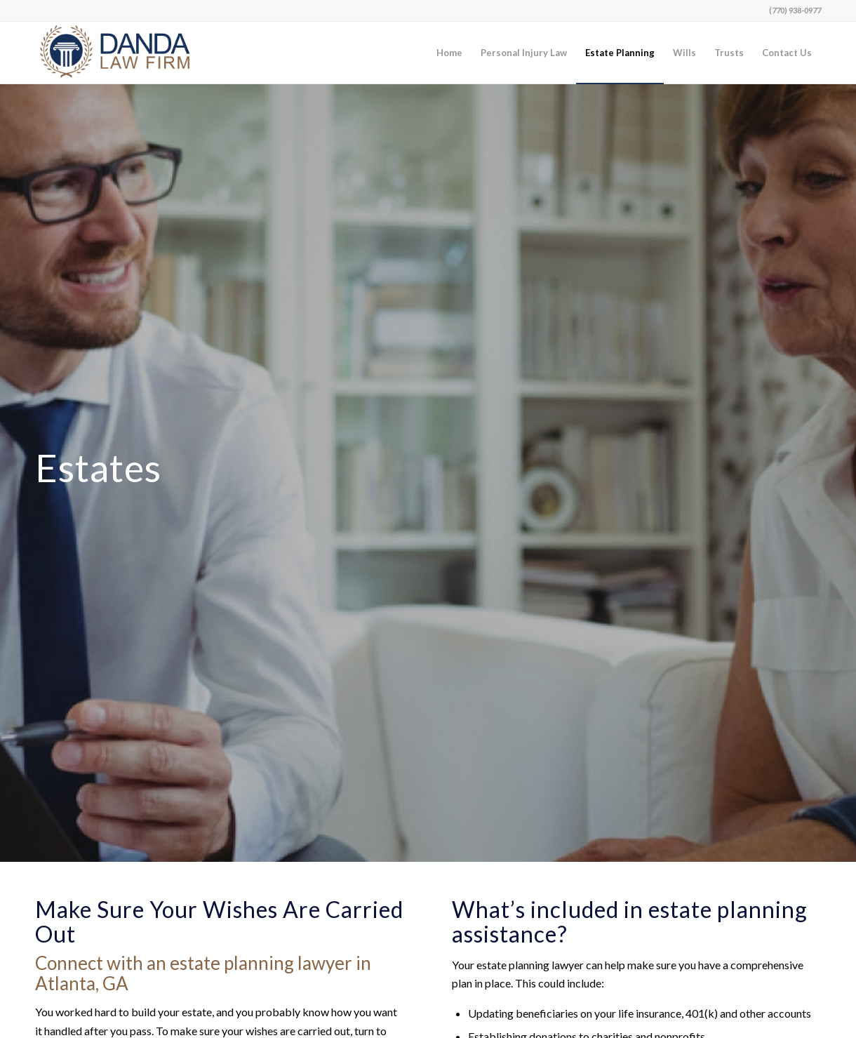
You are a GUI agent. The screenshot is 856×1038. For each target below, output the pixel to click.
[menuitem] (449, 53)
